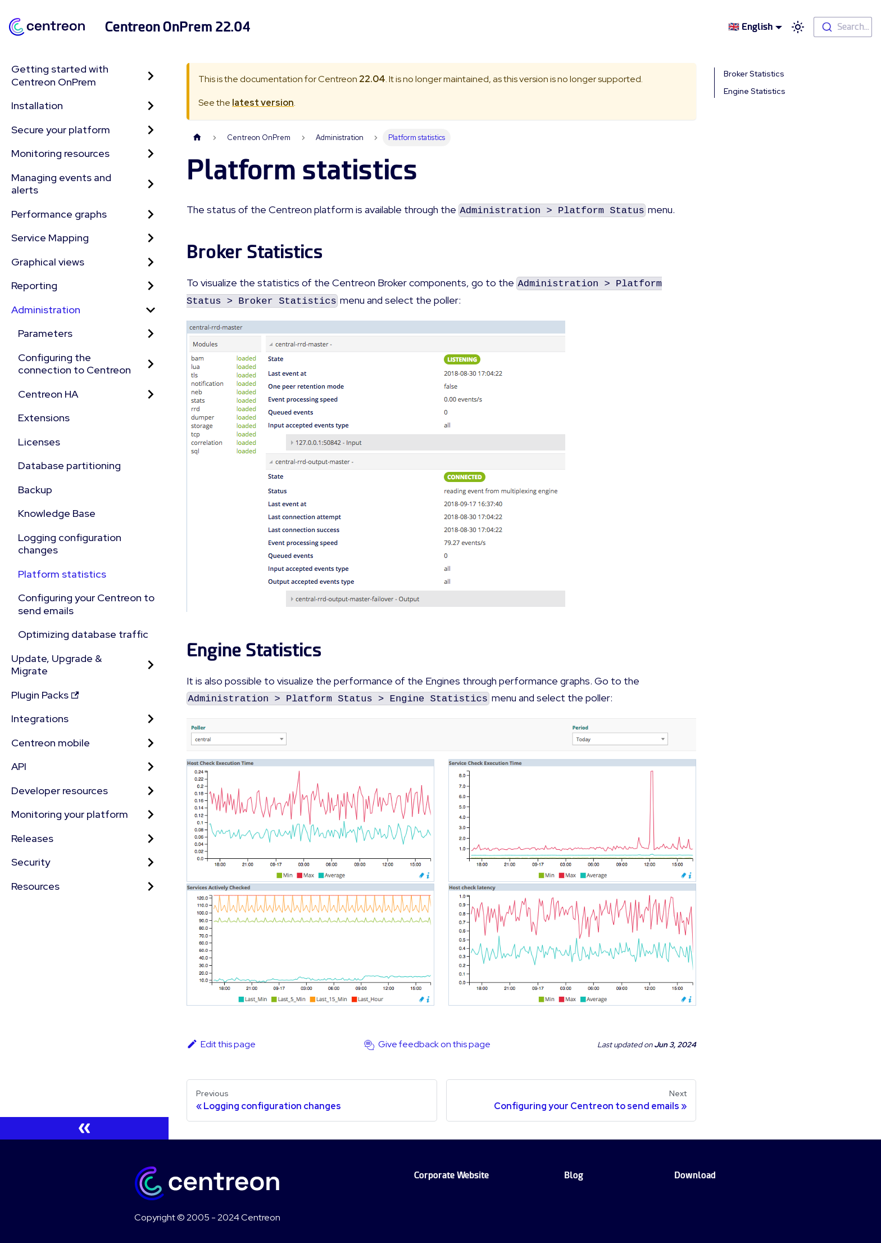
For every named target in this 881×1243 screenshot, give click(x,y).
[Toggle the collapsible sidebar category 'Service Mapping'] (150, 238)
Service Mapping (50, 237)
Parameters (45, 333)
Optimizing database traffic (83, 634)
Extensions (44, 417)
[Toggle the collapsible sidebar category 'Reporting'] (150, 286)
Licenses (39, 441)
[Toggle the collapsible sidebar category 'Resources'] (150, 887)
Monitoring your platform (69, 814)
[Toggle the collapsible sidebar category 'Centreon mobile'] (150, 743)
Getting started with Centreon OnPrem (59, 75)
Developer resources (59, 790)
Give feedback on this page (434, 1044)
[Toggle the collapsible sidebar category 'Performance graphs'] (150, 215)
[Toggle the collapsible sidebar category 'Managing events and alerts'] (150, 184)
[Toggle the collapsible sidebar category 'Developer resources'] (150, 791)
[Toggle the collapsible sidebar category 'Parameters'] (150, 334)
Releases (32, 838)
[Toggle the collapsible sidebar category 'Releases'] (150, 839)
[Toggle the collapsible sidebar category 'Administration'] (150, 310)
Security (30, 861)
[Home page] (197, 137)
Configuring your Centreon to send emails (86, 604)
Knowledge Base (57, 513)
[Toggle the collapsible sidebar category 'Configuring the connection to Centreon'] (150, 364)
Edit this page (221, 1044)
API (18, 766)
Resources (35, 886)
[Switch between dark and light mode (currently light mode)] (798, 27)
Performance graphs (59, 214)
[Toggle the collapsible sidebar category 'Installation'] (150, 106)
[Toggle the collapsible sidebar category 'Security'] (150, 862)
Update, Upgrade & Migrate (56, 665)
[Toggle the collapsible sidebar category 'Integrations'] (150, 719)
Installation (37, 105)
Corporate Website (451, 1175)
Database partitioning (69, 465)
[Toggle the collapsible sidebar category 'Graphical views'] (150, 262)
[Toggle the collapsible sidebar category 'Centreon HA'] (150, 395)
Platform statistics (62, 574)
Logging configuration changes (69, 544)
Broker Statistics (754, 74)
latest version (263, 103)
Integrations (40, 718)
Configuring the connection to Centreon (74, 364)
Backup (35, 489)
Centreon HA (48, 394)
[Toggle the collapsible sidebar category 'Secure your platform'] (150, 130)
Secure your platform (60, 129)
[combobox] (843, 27)
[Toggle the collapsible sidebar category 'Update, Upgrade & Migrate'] (150, 665)
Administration (45, 309)
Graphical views (47, 261)
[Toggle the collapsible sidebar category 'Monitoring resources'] (150, 154)
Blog (573, 1175)
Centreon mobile (50, 742)
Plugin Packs (45, 694)
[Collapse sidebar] (84, 1128)
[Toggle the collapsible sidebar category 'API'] (150, 767)
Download (695, 1175)
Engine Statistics (754, 91)
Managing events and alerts (61, 184)
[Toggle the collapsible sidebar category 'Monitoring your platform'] (150, 815)
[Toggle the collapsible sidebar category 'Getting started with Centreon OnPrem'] (150, 75)
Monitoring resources (60, 153)
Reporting (34, 285)
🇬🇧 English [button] (750, 26)
